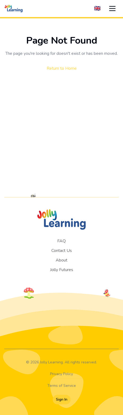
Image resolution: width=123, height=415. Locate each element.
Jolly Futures (61, 270)
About (61, 260)
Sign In (61, 399)
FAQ (61, 241)
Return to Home (62, 68)
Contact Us (61, 251)
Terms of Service (61, 385)
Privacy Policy (61, 373)
